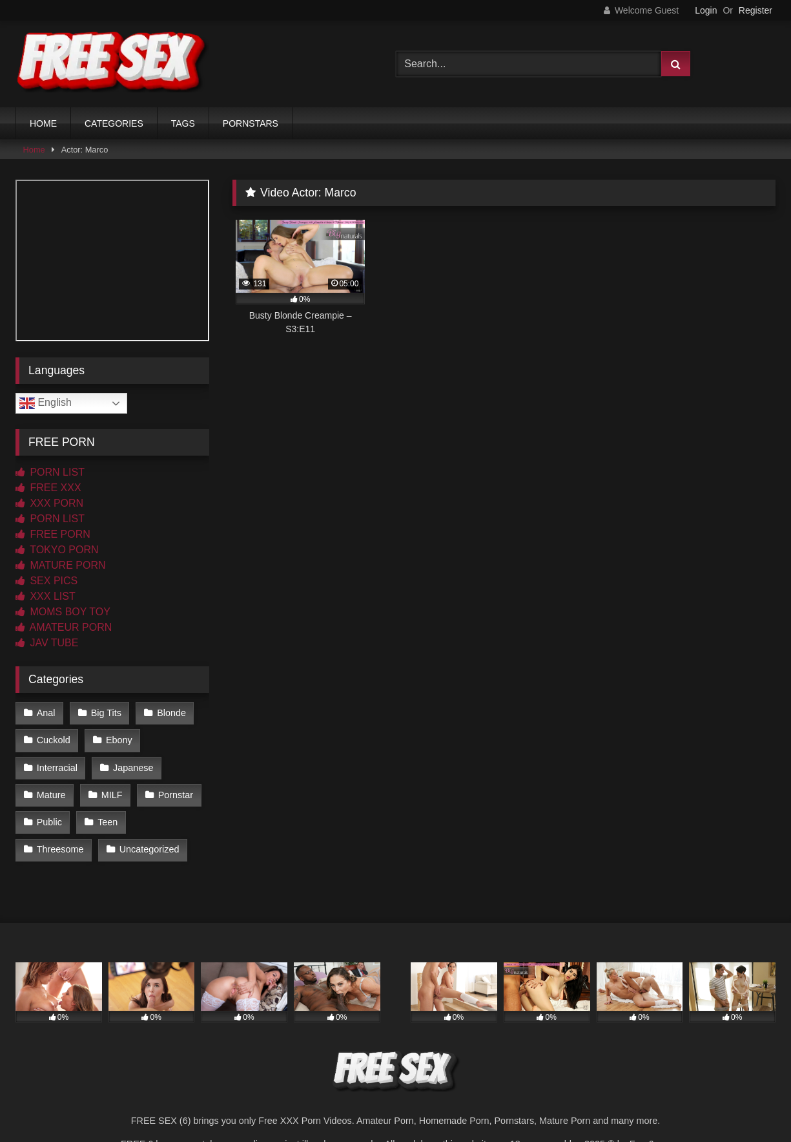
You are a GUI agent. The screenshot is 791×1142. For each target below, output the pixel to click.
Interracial (57, 768)
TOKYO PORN (57, 549)
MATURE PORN (60, 565)
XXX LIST (45, 596)
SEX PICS (46, 580)
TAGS (183, 123)
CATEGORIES (114, 123)
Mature (51, 795)
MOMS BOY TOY (62, 611)
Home (34, 149)
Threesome (60, 849)
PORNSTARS (250, 123)
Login (706, 10)
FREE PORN (52, 534)
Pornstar (175, 795)
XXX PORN (49, 503)
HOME (43, 123)
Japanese (133, 768)
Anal (46, 713)
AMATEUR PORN (63, 627)
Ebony (119, 740)
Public (49, 822)
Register (755, 10)
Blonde (171, 713)
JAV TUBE (46, 642)
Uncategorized (149, 849)
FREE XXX (48, 487)
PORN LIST (50, 472)
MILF (112, 795)
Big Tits (106, 713)
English (45, 403)
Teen (108, 822)
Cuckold (53, 740)
